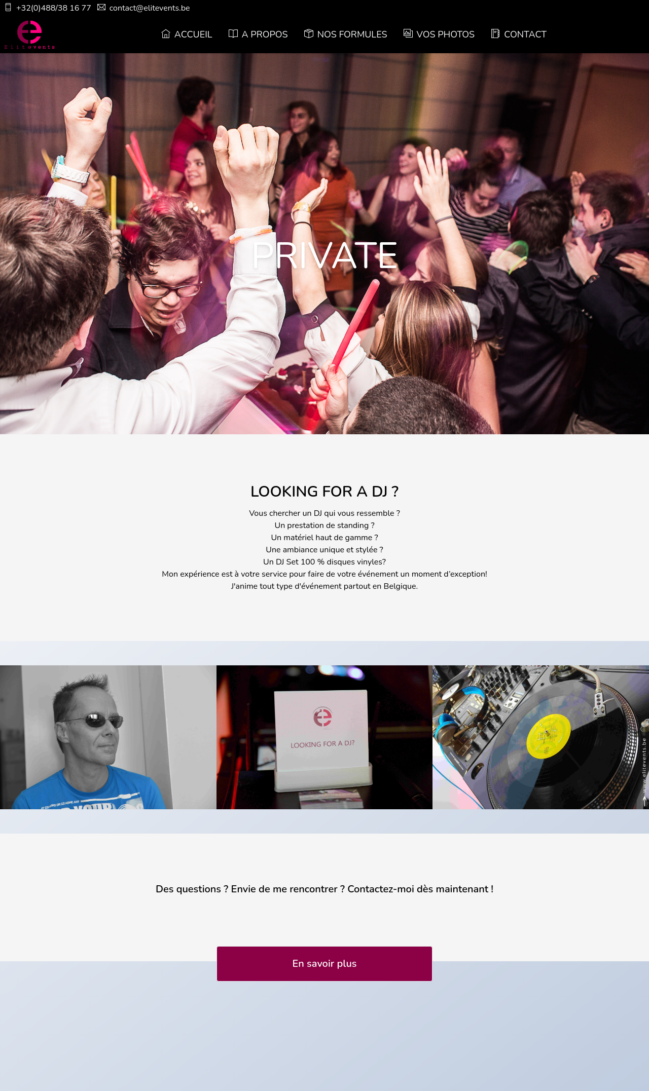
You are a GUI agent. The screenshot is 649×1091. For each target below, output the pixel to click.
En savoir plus (324, 963)
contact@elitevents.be (143, 8)
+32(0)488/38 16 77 (47, 8)
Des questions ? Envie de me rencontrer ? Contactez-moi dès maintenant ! (324, 889)
